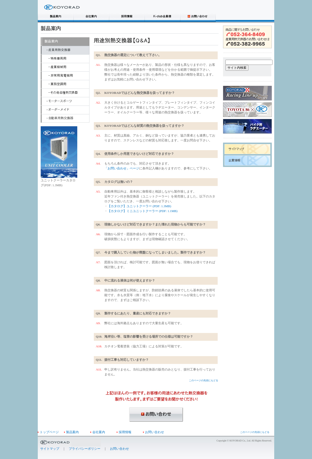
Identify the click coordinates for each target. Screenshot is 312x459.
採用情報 (125, 432)
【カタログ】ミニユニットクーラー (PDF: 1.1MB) (142, 211)
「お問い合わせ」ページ (121, 168)
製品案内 (72, 432)
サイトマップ (49, 448)
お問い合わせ (154, 432)
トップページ (49, 432)
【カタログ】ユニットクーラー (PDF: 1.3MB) (139, 206)
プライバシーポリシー (84, 448)
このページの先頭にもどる (203, 380)
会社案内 (98, 432)
